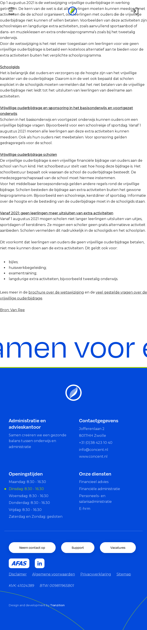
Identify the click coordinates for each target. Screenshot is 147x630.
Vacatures (117, 547)
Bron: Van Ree (12, 310)
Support (78, 547)
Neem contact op (32, 547)
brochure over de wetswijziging (56, 292)
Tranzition (57, 605)
